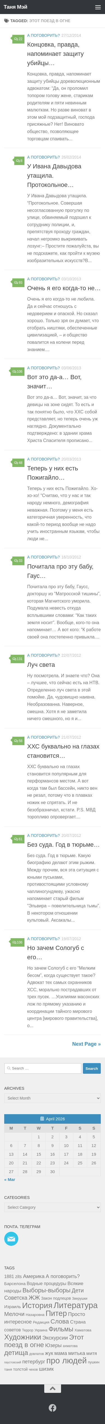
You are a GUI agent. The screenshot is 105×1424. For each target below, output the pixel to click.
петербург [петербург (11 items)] (33, 1362)
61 (18, 839)
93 (18, 283)
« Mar (9, 1179)
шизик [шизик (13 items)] (46, 1369)
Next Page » (86, 1044)
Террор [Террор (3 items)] (27, 1330)
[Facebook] (53, 1408)
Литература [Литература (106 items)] (75, 1305)
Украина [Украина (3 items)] (40, 1330)
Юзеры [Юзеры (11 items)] (53, 1345)
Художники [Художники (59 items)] (22, 1337)
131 (17, 659)
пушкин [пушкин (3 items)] (93, 1362)
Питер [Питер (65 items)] (56, 1313)
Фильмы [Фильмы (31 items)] (60, 1329)
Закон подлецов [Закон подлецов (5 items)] (56, 1298)
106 (17, 372)
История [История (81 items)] (37, 1305)
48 (18, 463)
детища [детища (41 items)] (16, 1352)
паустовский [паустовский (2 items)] (12, 1362)
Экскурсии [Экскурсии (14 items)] (55, 1338)
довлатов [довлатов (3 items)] (36, 1354)
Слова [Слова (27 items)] (59, 1321)
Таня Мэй (15, 7)
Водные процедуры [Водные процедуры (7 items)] (46, 1283)
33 (18, 561)
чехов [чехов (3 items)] (33, 1370)
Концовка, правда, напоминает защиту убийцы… (55, 54)
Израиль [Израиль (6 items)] (12, 1306)
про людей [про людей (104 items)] (66, 1360)
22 (18, 39)
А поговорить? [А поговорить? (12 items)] (63, 1276)
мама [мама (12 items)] (60, 1353)
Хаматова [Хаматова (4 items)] (82, 1330)
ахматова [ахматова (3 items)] (70, 1346)
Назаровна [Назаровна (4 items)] (35, 1315)
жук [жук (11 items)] (49, 1353)
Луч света (41, 664)
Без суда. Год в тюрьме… (63, 844)
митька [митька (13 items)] (76, 1353)
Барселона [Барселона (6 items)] (14, 1283)
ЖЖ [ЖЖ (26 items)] (34, 1297)
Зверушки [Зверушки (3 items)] (79, 1299)
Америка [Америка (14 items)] (34, 1276)
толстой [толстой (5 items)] (20, 1369)
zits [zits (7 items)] (18, 1276)
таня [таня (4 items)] (8, 1369)
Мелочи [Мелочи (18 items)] (14, 1314)
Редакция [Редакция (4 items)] (41, 1322)
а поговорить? (43, 35)
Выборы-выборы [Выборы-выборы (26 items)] (46, 1290)
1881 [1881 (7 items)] (9, 1276)
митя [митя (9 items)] (91, 1353)
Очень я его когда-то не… (64, 288)
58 (18, 741)
